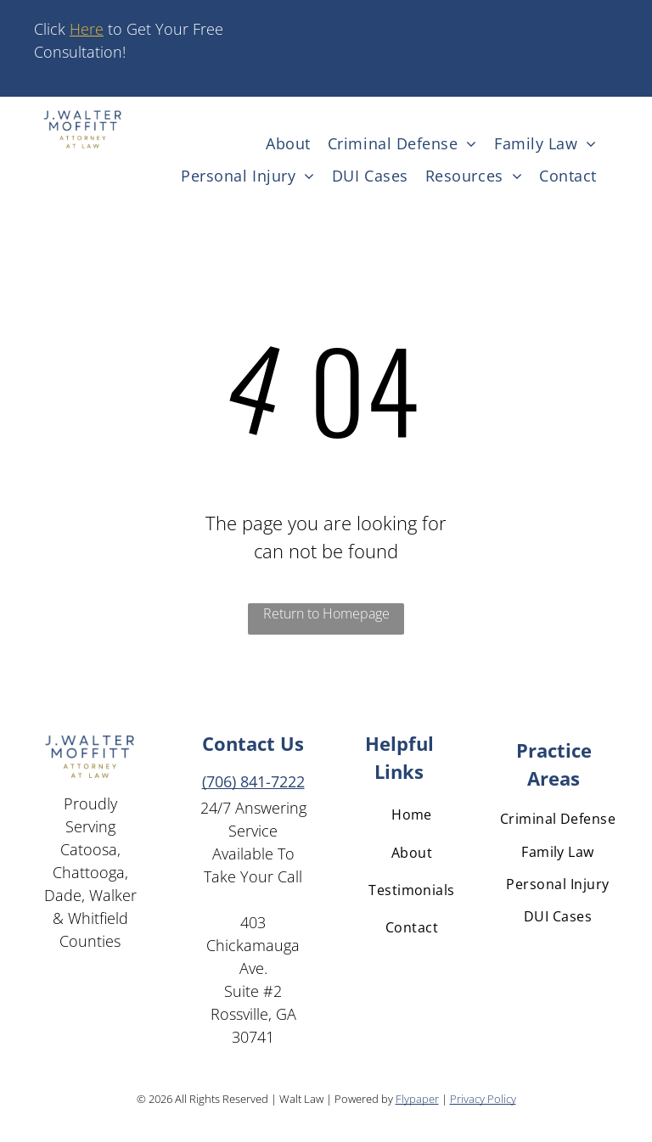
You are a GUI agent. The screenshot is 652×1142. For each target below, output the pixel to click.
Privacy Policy (483, 1098)
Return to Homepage (326, 613)
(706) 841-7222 (253, 781)
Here (87, 29)
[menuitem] (288, 143)
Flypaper (417, 1098)
